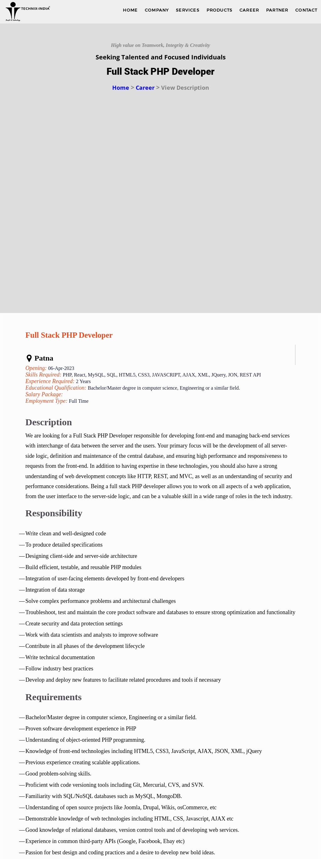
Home (120, 87)
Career (145, 87)
